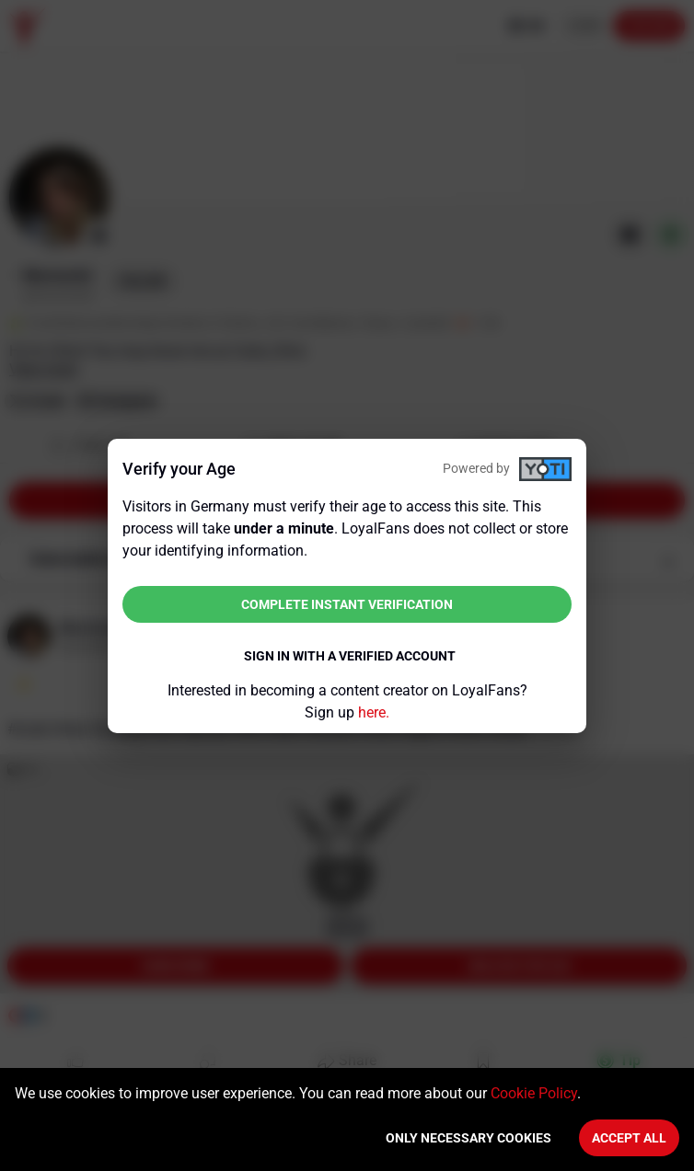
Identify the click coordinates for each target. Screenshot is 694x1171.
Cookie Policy (534, 1093)
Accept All (629, 1138)
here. (373, 712)
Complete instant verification (347, 604)
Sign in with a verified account (350, 656)
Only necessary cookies (468, 1138)
